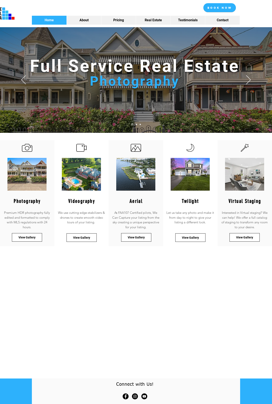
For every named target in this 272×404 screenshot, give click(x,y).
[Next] (248, 80)
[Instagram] (135, 396)
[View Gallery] (245, 237)
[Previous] (23, 80)
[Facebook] (126, 396)
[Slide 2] (136, 124)
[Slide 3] (140, 124)
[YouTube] (144, 396)
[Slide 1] (132, 124)
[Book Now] (219, 7)
